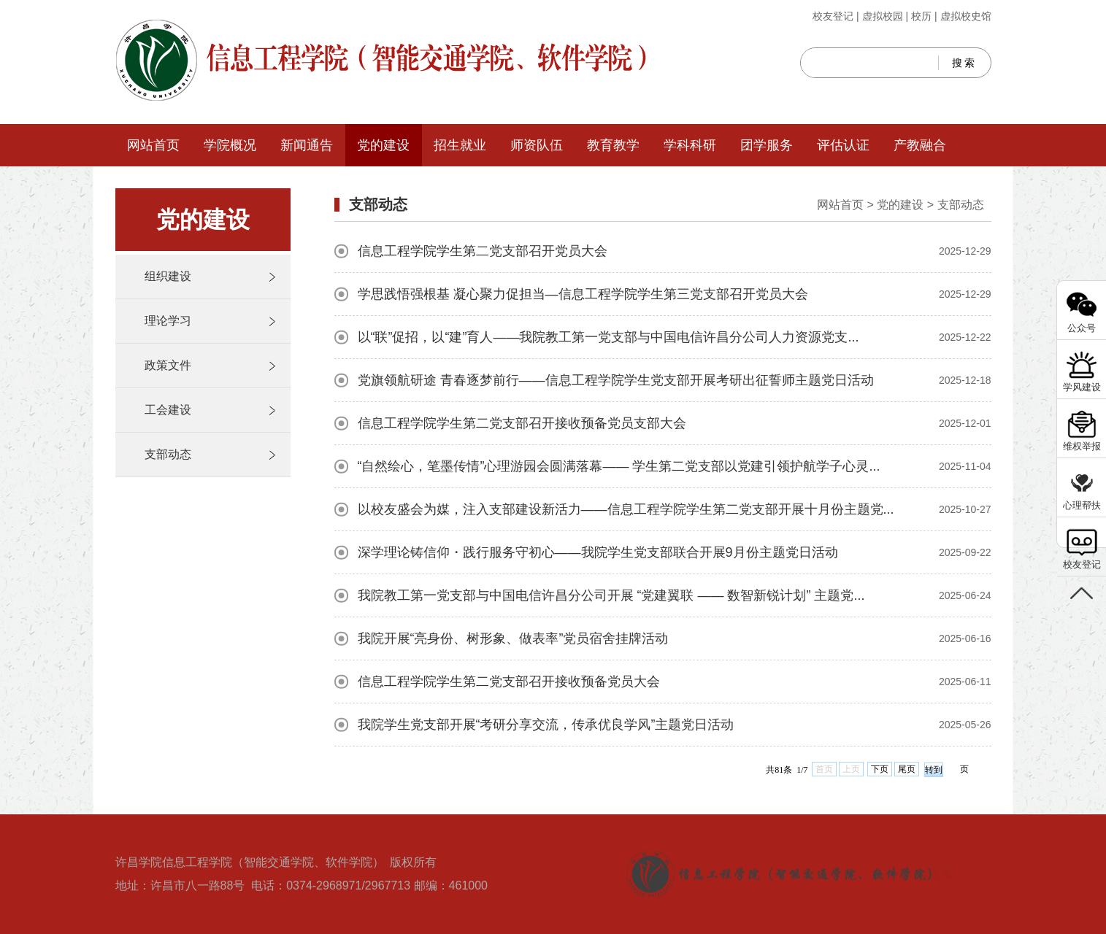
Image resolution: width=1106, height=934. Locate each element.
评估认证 (843, 145)
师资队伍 (536, 145)
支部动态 (168, 454)
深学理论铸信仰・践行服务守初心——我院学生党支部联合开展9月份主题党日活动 (674, 552)
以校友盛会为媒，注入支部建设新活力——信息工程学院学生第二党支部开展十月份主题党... (674, 509)
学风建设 (1082, 387)
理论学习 (168, 320)
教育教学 (613, 145)
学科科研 (690, 145)
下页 (879, 769)
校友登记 (833, 16)
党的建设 (383, 145)
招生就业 (460, 145)
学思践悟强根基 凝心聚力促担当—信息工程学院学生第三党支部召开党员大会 (674, 294)
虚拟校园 (882, 16)
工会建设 (168, 410)
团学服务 (766, 145)
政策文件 (168, 365)
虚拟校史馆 (965, 16)
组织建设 (168, 276)
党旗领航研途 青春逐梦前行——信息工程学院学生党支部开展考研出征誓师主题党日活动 (674, 380)
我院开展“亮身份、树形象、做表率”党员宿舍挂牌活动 (674, 638)
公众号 (1081, 328)
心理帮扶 (1082, 505)
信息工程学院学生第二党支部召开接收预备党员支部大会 (674, 423)
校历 (921, 16)
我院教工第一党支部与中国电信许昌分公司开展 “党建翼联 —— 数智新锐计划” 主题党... (674, 595)
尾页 (906, 769)
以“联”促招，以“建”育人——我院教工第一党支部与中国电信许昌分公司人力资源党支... (674, 337)
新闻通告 (306, 145)
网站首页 (153, 145)
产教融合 (920, 145)
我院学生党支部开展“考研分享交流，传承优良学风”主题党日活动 (674, 724)
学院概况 (230, 145)
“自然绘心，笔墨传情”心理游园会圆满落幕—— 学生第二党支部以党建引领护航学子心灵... (674, 466)
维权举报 (1082, 446)
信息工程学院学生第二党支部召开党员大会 (674, 251)
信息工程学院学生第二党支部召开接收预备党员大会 (674, 681)
